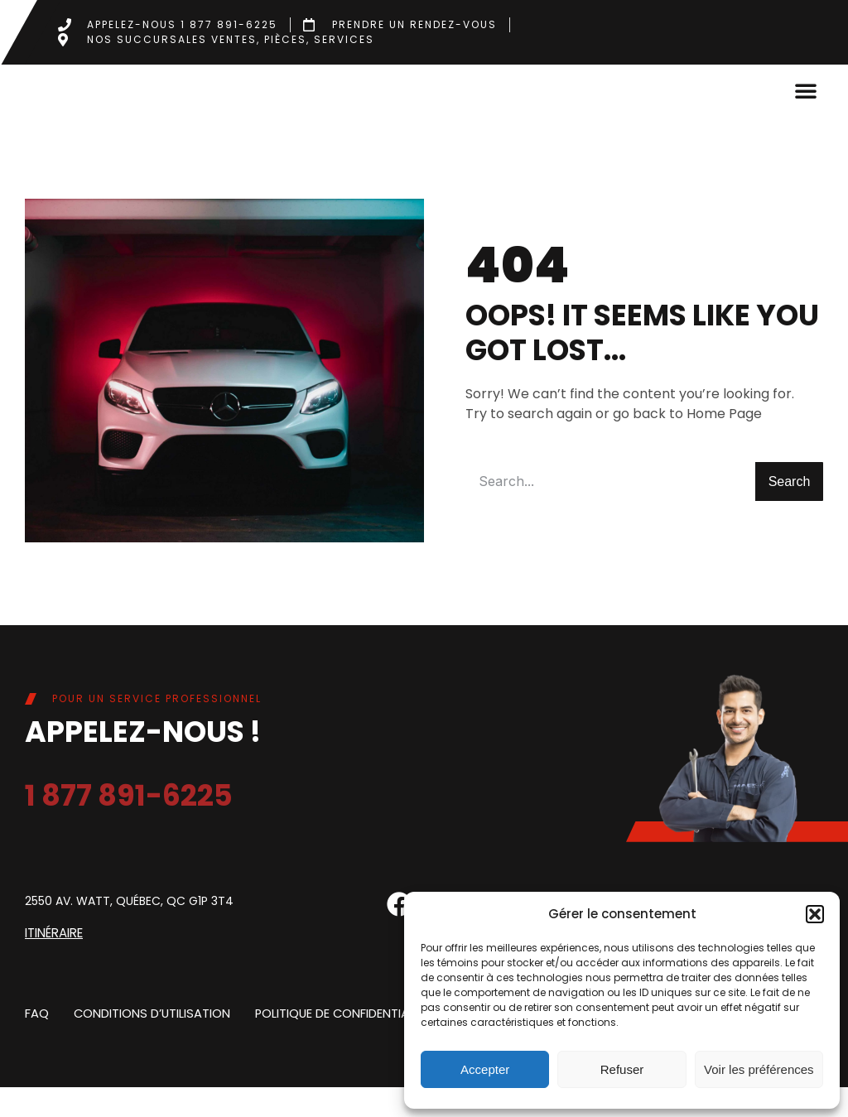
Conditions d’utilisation (148, 1042)
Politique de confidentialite (335, 1042)
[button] (815, 914)
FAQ (36, 1042)
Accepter (484, 1069)
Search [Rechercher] (789, 512)
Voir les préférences (759, 1069)
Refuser (622, 1069)
